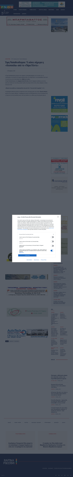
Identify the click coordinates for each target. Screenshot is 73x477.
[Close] (58, 217)
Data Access (36, 259)
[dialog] (36, 238)
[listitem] (36, 234)
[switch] (52, 237)
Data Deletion (29, 259)
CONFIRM (27, 255)
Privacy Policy (43, 259)
